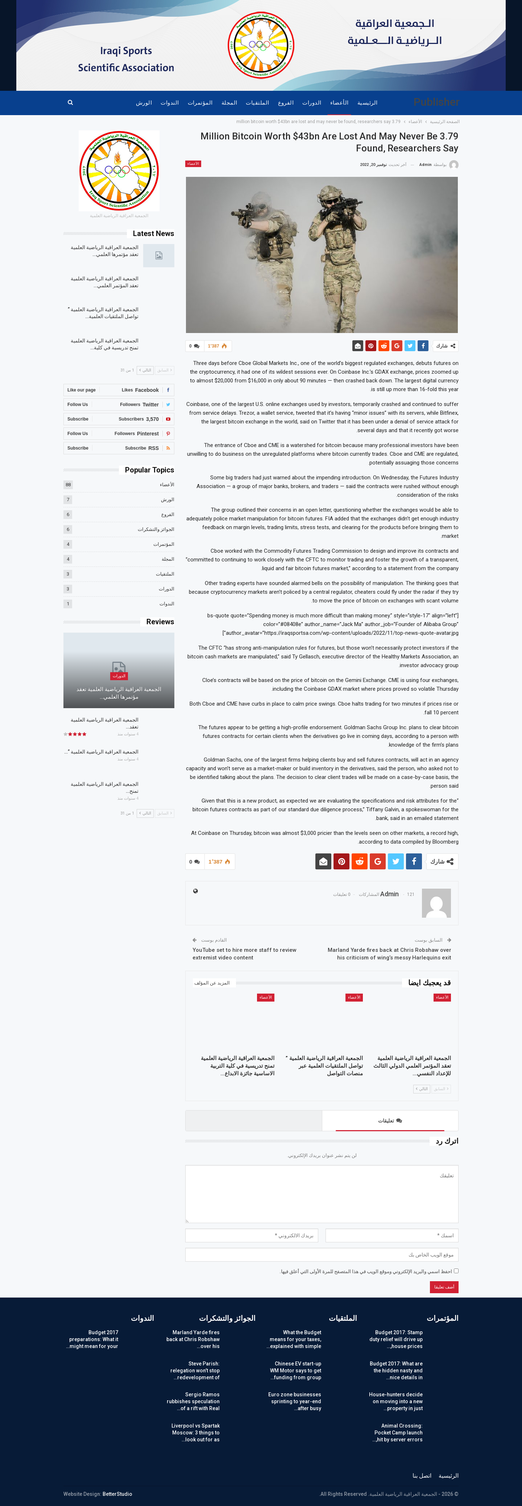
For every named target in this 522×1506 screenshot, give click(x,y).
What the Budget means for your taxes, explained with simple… (293, 1339)
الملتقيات (257, 103)
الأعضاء (339, 103)
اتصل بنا (422, 1475)
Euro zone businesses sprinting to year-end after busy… (294, 1401)
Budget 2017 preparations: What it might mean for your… (92, 1339)
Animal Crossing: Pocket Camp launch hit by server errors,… (397, 1432)
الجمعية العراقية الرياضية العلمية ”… (101, 752)
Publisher (437, 102)
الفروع (286, 103)
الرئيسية (367, 103)
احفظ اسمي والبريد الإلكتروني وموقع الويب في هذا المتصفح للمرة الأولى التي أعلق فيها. (365, 1271)
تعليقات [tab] (390, 1120)
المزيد (119, 103)
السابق (441, 1089)
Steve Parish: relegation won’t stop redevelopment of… (195, 1370)
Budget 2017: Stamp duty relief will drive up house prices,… (396, 1339)
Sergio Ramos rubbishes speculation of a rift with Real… (193, 1401)
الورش (144, 103)
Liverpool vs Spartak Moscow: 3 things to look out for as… (195, 1432)
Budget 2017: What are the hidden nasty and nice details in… (396, 1370)
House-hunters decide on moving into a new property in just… (396, 1401)
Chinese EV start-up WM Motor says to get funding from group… (295, 1370)
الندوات (170, 103)
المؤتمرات (200, 103)
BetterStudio (117, 1494)
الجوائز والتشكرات (156, 529)
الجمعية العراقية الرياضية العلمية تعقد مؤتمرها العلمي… (118, 693)
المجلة (229, 103)
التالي (422, 1089)
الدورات (311, 103)
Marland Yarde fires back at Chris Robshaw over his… (193, 1339)
